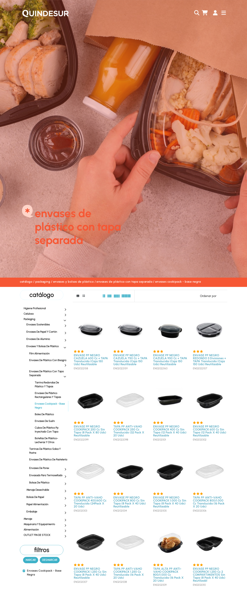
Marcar (30, 560)
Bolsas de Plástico (48, 483)
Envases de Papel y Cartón (47, 332)
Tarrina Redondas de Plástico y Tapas (47, 384)
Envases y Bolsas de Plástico (73, 281)
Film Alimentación (48, 353)
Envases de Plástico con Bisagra (48, 363)
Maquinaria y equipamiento (46, 524)
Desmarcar (49, 560)
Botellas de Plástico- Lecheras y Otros (46, 440)
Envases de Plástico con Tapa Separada (124, 281)
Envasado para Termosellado (48, 475)
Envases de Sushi (45, 421)
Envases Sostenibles (47, 325)
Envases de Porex (48, 468)
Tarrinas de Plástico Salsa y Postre (48, 450)
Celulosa (46, 314)
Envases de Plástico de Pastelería (48, 460)
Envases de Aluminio (47, 339)
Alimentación (46, 530)
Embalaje (47, 512)
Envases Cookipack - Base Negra (178, 281)
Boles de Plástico (44, 414)
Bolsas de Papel (47, 497)
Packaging (42, 281)
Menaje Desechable (47, 490)
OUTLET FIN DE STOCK (46, 535)
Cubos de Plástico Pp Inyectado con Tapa (46, 429)
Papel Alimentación (47, 504)
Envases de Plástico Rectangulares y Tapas (48, 395)
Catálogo (26, 281)
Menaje (46, 519)
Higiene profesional (46, 308)
